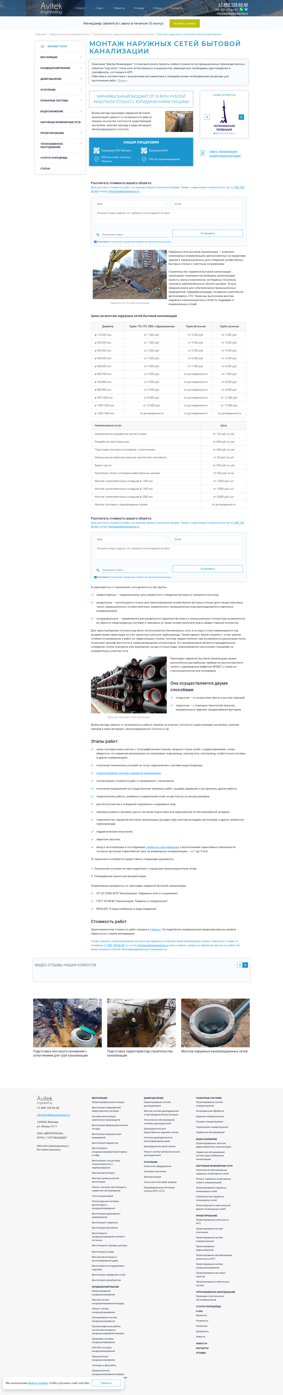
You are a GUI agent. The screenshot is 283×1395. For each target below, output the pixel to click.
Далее (122, 80)
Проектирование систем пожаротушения (209, 1097)
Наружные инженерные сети (60, 122)
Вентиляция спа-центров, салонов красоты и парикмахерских (106, 1157)
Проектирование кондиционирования (103, 1286)
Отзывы (139, 8)
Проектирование (52, 133)
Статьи (157, 8)
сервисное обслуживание (162, 840)
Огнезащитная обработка (210, 1104)
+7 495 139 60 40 (233, 4)
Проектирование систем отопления (209, 1223)
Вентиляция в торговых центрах (109, 1238)
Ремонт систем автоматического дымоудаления (162, 1147)
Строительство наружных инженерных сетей (210, 1191)
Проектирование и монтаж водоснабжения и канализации (213, 1138)
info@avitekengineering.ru (232, 13)
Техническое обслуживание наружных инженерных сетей (212, 1165)
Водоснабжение (51, 111)
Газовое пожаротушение (209, 1114)
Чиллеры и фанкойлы (104, 1358)
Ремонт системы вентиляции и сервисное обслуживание (109, 1182)
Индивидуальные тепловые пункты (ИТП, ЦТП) (159, 1182)
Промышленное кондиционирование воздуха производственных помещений (109, 1367)
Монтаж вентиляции (103, 1166)
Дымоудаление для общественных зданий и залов (161, 1123)
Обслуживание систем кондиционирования (104, 1312)
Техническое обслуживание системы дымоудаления (159, 1115)
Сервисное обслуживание (210, 1125)
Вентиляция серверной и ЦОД (108, 1267)
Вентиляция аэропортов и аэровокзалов (106, 1208)
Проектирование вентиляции (108, 1095)
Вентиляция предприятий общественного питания (106, 1102)
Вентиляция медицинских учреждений (106, 1129)
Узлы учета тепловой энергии (160, 1175)
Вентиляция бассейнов (105, 1221)
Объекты (119, 8)
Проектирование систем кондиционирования (209, 1259)
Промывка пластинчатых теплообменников (210, 1291)
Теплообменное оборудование (51, 145)
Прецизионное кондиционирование (103, 1351)
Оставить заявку (184, 23)
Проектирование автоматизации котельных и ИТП (214, 1250)
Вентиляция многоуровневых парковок (108, 1261)
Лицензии (201, 1319)
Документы (202, 1324)
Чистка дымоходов (102, 1189)
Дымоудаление (51, 78)
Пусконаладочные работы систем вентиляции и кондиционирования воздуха (108, 1323)
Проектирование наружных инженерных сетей (211, 1182)
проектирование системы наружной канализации (128, 766)
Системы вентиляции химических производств (106, 1111)
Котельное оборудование (157, 1159)
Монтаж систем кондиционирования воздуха (108, 1295)
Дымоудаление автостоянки (160, 1139)
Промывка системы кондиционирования (103, 1334)
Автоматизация (152, 1170)
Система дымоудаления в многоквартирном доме (158, 1132)
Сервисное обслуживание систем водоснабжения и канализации (210, 1149)
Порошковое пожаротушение (212, 1120)
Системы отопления (155, 1164)
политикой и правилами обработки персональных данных (140, 238)
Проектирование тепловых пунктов (210, 1268)
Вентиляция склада (103, 1245)
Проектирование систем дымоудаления (157, 1097)
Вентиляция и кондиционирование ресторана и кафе (109, 1145)
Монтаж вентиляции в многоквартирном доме (105, 1252)
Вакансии (201, 1308)
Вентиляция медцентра (105, 1136)
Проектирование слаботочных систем (212, 1277)
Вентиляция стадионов (105, 1215)
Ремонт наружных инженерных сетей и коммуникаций (213, 1174)
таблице (155, 922)
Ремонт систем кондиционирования (103, 1303)
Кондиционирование (55, 68)
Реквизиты (202, 1314)
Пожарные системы (54, 100)
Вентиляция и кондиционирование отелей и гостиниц (108, 1230)
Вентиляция (48, 57)
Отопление (48, 89)
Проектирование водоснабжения (205, 1241)
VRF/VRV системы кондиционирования (103, 1342)
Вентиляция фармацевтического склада (110, 1120)
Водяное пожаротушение (210, 1109)
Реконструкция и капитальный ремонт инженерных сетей (213, 1200)
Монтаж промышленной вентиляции (105, 1173)
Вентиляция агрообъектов (106, 1273)
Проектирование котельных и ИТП (212, 1215)
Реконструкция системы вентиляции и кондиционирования (105, 1198)
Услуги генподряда (54, 157)
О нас (100, 8)
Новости (200, 1329)
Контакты (177, 8)
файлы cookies (38, 1383)
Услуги (81, 8)
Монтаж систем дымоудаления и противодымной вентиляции (161, 1106)
